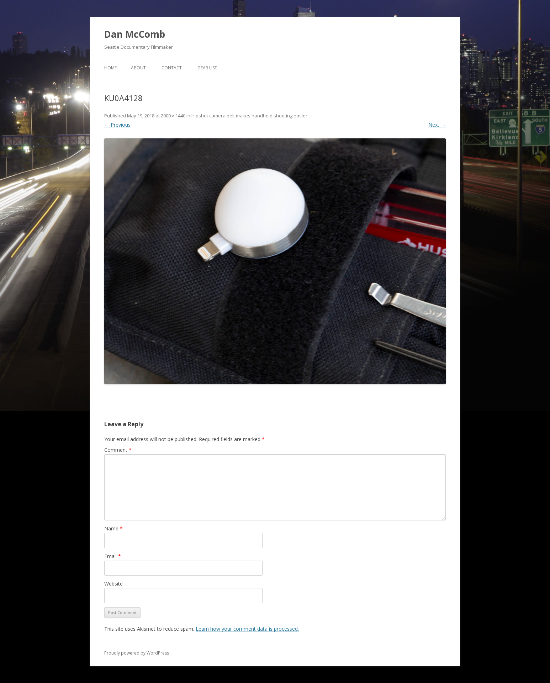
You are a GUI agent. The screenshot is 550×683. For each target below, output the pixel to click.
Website (113, 583)
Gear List (207, 68)
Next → (437, 124)
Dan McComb (134, 34)
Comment (118, 449)
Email (112, 556)
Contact (172, 68)
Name (113, 528)
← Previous (117, 124)
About (138, 68)
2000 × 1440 (173, 115)
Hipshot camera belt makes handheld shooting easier (249, 115)
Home (110, 68)
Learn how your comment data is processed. (247, 628)
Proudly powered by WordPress (136, 653)
